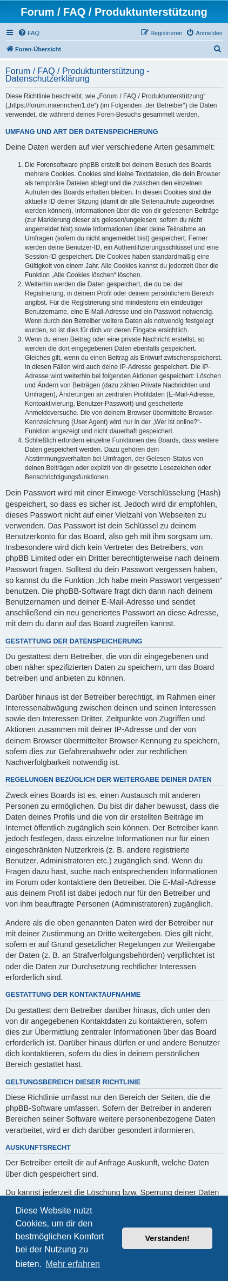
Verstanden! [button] (167, 1238)
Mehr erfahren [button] (72, 1264)
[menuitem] (28, 32)
